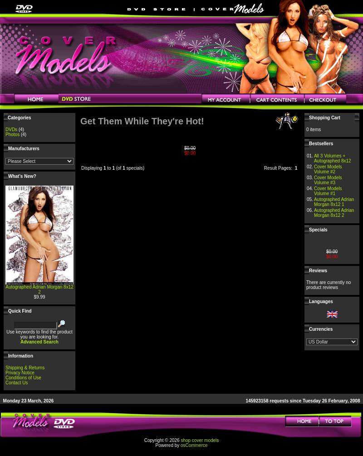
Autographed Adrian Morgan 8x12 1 (334, 202)
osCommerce (194, 445)
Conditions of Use (23, 377)
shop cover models (200, 440)
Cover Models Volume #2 (328, 169)
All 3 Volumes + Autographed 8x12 (332, 158)
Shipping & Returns (24, 367)
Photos (12, 134)
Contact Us (16, 382)
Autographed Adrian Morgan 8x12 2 (39, 289)
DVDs (11, 129)
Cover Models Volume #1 (328, 191)
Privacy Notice (19, 372)
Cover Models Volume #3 (328, 180)
